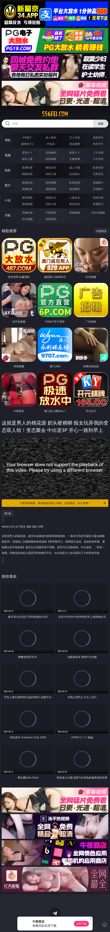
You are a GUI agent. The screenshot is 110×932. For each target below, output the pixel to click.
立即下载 (81, 923)
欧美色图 (74, 182)
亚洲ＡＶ (27, 152)
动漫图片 (98, 182)
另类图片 (98, 189)
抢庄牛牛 (98, 144)
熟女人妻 (27, 159)
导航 (8, 215)
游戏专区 (98, 137)
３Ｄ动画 (98, 152)
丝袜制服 (51, 159)
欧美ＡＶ (74, 152)
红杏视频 (27, 219)
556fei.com (55, 114)
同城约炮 (27, 212)
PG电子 (27, 137)
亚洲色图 (51, 182)
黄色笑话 (74, 204)
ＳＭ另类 (98, 159)
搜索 (100, 123)
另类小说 (51, 204)
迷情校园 (27, 204)
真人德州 (51, 137)
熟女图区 (74, 189)
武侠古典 (98, 197)
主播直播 (74, 159)
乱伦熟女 (74, 174)
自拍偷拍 (51, 152)
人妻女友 (74, 197)
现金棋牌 (74, 144)
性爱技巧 (98, 204)
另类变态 (98, 174)
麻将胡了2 (27, 144)
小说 (8, 200)
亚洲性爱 (27, 167)
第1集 (7, 513)
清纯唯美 (51, 189)
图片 (8, 185)
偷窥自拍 (27, 182)
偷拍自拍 (51, 167)
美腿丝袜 (27, 189)
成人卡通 (74, 167)
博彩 (8, 140)
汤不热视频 (98, 212)
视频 (8, 155)
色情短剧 (51, 219)
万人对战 (74, 137)
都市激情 (27, 197)
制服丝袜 (27, 174)
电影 (8, 170)
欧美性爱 (98, 167)
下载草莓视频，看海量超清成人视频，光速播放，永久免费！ (62, 503)
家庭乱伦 (51, 197)
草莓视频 (74, 212)
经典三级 (51, 174)
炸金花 (51, 144)
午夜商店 (51, 212)
